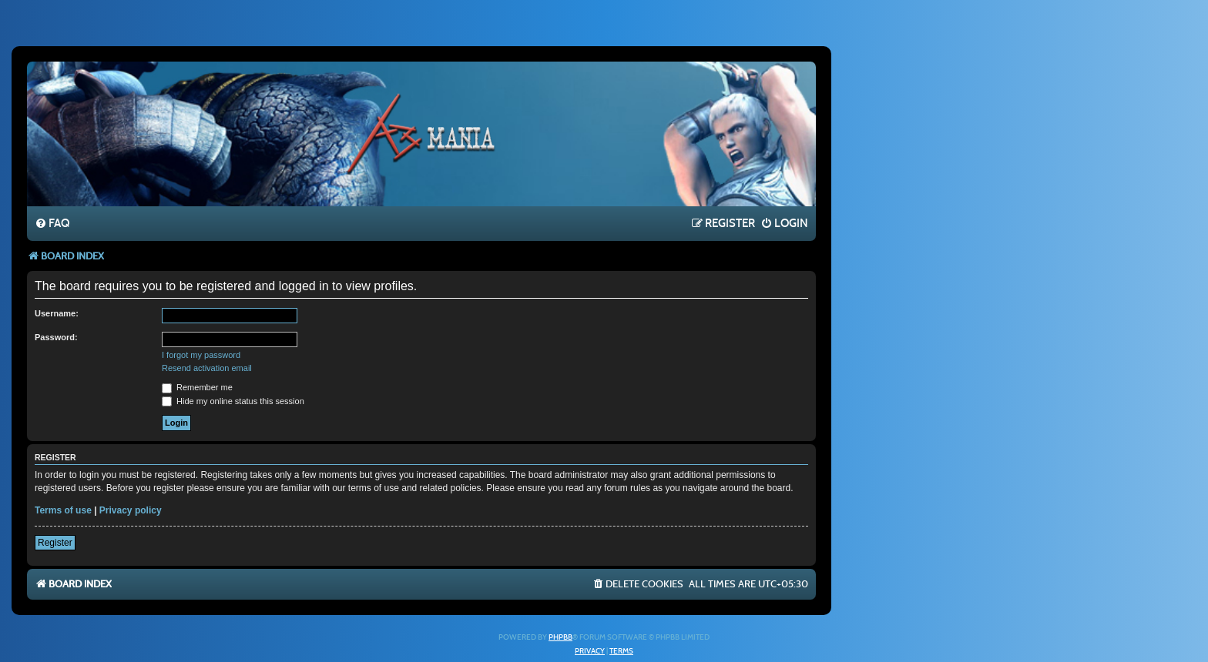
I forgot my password (201, 354)
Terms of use (63, 510)
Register (55, 542)
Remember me (197, 387)
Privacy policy (130, 510)
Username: (57, 313)
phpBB (560, 637)
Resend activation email (207, 368)
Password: (56, 337)
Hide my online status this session (233, 401)
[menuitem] (52, 224)
